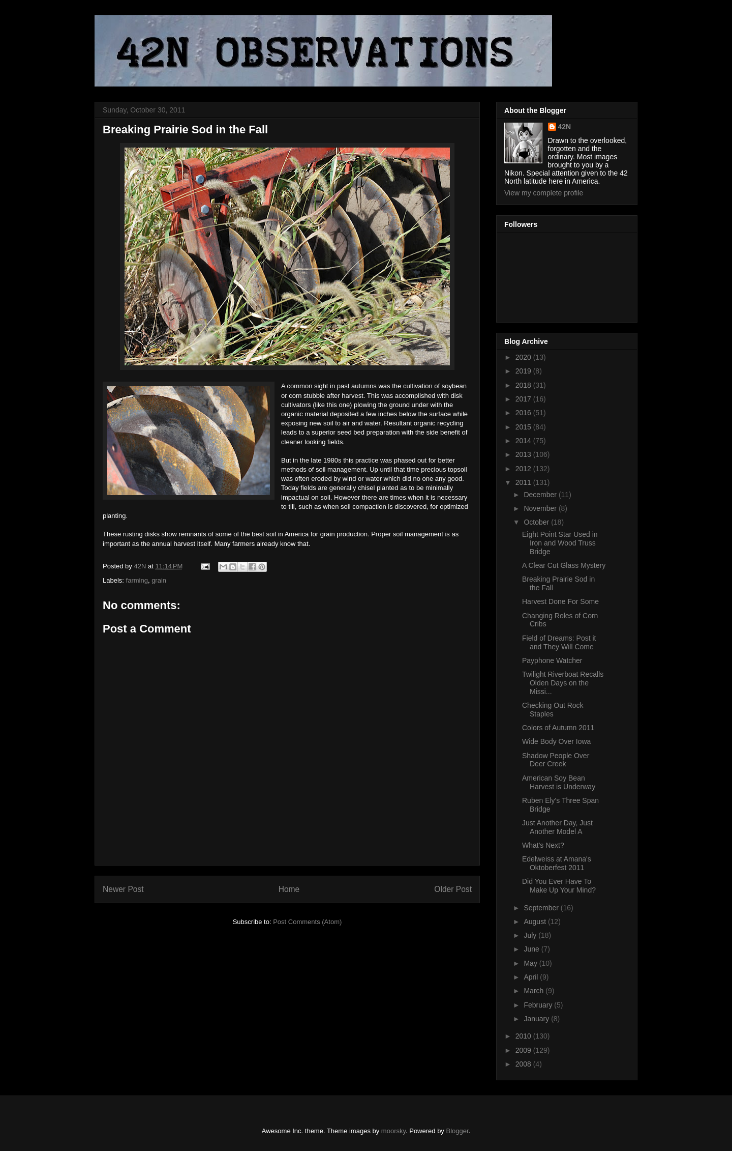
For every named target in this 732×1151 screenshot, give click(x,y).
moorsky (393, 1131)
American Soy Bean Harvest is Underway (558, 782)
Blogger (457, 1131)
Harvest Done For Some (560, 601)
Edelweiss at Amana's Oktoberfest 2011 (556, 863)
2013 (524, 454)
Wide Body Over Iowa (556, 741)
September (542, 908)
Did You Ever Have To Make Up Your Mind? (559, 885)
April (532, 977)
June (532, 949)
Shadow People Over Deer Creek (555, 760)
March (534, 991)
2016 (524, 413)
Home (289, 889)
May (531, 963)
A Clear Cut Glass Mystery (563, 565)
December (541, 495)
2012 (524, 469)
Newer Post (123, 889)
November (541, 508)
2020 (524, 357)
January (537, 1019)
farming (137, 580)
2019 (524, 371)
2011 (524, 482)
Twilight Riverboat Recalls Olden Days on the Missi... (562, 683)
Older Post (453, 889)
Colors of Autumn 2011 (558, 728)
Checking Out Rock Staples (553, 709)
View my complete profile (543, 193)
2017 (524, 399)
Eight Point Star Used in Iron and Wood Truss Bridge (560, 543)
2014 (524, 441)
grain (158, 580)
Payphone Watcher (552, 660)
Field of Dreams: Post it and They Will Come (559, 642)
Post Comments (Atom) (307, 922)
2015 (524, 427)
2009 (524, 1050)
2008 (524, 1064)
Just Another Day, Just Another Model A (557, 827)
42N (564, 127)
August (535, 921)
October (537, 522)
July (531, 935)
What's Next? (543, 845)
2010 (524, 1036)
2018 (524, 385)
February (539, 1005)
